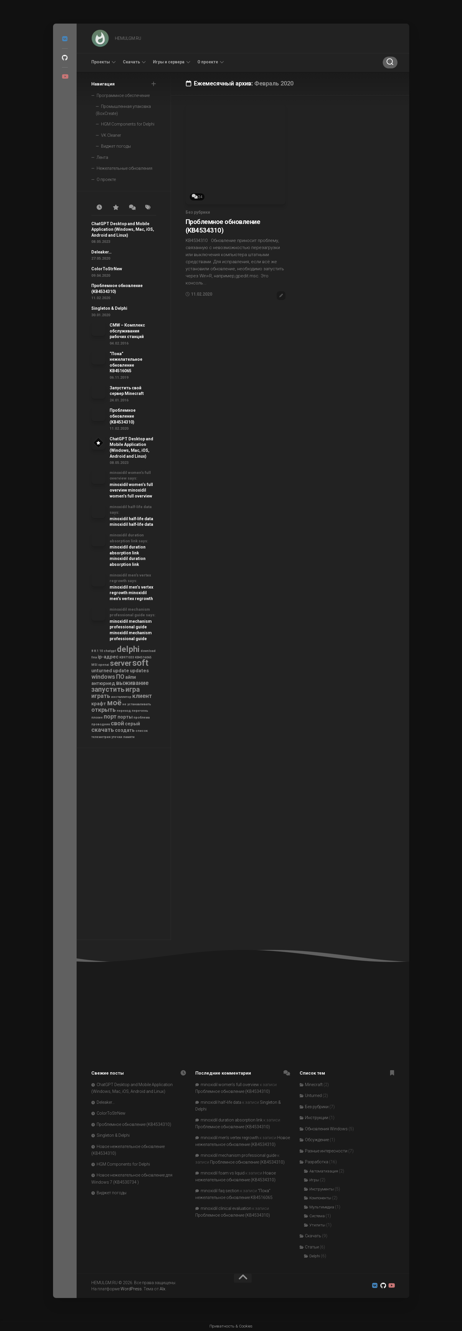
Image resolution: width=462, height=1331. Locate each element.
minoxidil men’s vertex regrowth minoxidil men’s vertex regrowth (131, 593)
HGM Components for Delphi (127, 124)
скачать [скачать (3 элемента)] (102, 729)
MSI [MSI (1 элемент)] (94, 665)
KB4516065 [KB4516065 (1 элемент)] (143, 657)
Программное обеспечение (123, 95)
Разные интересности (326, 1151)
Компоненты (320, 1198)
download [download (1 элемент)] (148, 651)
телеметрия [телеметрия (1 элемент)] (100, 737)
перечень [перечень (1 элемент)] (140, 711)
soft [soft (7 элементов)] (140, 663)
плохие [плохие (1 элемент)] (97, 717)
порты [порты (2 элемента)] (125, 717)
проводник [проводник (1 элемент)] (100, 724)
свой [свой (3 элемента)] (117, 723)
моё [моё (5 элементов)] (114, 702)
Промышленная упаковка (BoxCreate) (123, 110)
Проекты (100, 62)
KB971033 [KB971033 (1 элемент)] (126, 657)
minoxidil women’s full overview (230, 1084)
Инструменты (321, 1189)
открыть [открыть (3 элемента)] (103, 709)
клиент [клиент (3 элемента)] (142, 695)
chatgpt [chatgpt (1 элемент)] (110, 651)
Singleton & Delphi (109, 308)
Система (317, 1216)
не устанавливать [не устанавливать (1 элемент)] (136, 704)
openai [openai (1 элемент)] (103, 665)
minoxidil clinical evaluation (226, 1208)
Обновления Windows (326, 1128)
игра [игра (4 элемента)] (133, 689)
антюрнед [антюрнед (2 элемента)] (103, 683)
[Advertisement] (123, 845)
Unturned (313, 1095)
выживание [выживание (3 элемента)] (132, 682)
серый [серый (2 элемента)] (132, 724)
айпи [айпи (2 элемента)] (130, 677)
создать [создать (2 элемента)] (125, 730)
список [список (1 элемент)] (142, 731)
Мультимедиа (321, 1207)
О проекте (207, 62)
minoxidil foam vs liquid (223, 1173)
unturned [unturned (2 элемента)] (101, 670)
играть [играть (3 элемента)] (100, 695)
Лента (102, 157)
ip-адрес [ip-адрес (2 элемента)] (108, 657)
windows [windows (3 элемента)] (103, 676)
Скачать (131, 62)
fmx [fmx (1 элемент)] (94, 657)
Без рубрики (198, 212)
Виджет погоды (116, 146)
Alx (162, 1288)
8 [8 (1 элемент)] (92, 651)
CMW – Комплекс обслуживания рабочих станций (127, 331)
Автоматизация (323, 1171)
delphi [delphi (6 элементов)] (128, 649)
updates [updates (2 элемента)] (139, 670)
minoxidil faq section (220, 1190)
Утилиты (317, 1225)
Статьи (312, 1247)
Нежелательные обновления (124, 168)
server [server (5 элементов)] (120, 663)
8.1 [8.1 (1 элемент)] (96, 651)
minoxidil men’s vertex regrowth (230, 1137)
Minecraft (314, 1084)
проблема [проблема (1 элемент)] (141, 717)
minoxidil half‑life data (221, 1102)
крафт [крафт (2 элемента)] (98, 703)
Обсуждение (317, 1139)
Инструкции (316, 1117)
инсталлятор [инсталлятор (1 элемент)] (121, 697)
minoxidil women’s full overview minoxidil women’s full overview (131, 490)
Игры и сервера (168, 62)
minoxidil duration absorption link (232, 1120)
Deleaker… (101, 252)
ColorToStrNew (106, 268)
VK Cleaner (111, 135)
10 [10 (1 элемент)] (101, 651)
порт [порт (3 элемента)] (110, 716)
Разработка (316, 1161)
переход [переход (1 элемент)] (124, 711)
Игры (314, 1180)
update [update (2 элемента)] (121, 670)
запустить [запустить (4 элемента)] (108, 689)
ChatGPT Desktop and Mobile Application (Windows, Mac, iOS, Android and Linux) (122, 229)
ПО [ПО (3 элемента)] (120, 676)
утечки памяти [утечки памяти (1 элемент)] (123, 737)
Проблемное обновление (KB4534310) (123, 416)
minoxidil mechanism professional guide (238, 1155)
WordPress (131, 1288)
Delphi (314, 1256)
